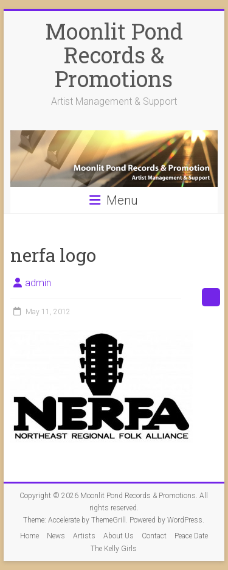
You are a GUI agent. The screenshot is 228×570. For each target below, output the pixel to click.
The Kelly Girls (114, 548)
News (56, 536)
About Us (118, 536)
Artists (84, 536)
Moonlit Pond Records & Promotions (114, 54)
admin (38, 283)
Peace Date (191, 536)
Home (29, 536)
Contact (154, 536)
